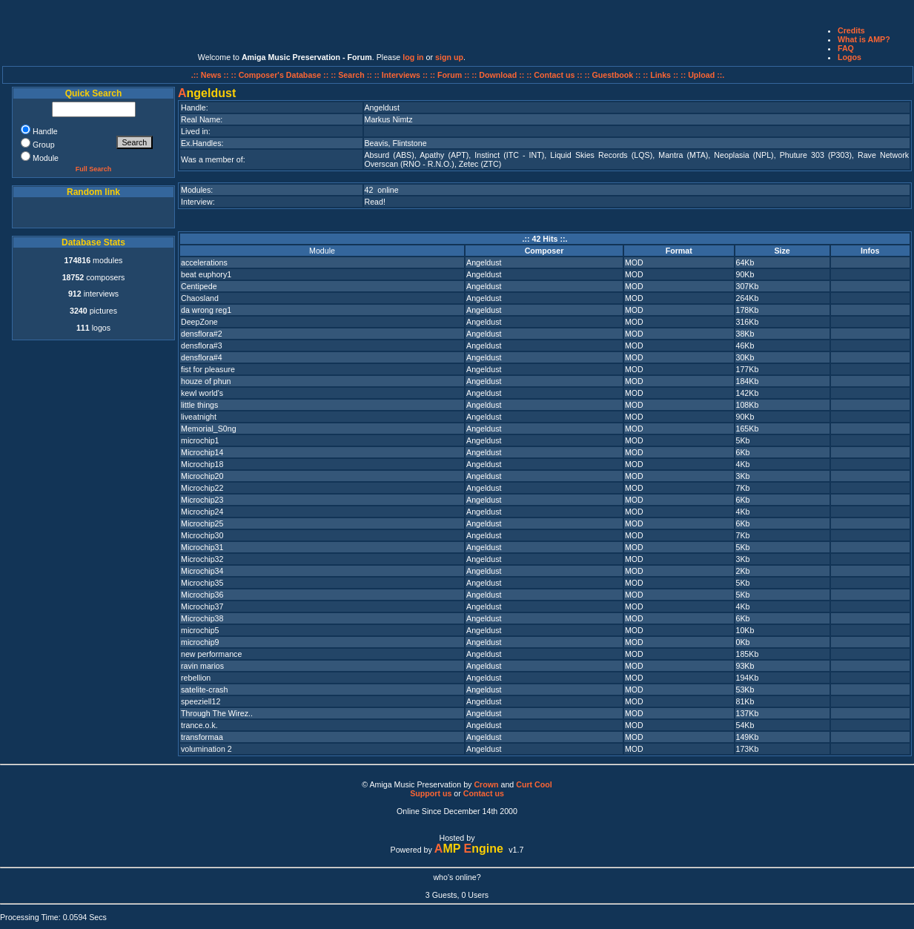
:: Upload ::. (702, 74)
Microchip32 (202, 559)
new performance (211, 653)
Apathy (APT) (444, 155)
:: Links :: (660, 74)
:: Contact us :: (554, 74)
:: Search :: (352, 74)
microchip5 (200, 630)
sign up (449, 57)
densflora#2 (201, 333)
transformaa (202, 737)
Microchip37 (202, 606)
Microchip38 (202, 618)
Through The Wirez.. (217, 713)
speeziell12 (200, 701)
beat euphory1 (206, 274)
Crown (486, 784)
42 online (382, 189)
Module (322, 250)
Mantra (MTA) (683, 155)
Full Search (94, 169)
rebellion (196, 677)
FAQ (846, 48)
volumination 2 (206, 748)
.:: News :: (211, 74)
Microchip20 (202, 476)
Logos (849, 57)
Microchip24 (202, 511)
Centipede (199, 286)
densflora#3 (201, 345)
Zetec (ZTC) (480, 163)
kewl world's (202, 393)
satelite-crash (204, 689)
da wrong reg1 (206, 309)
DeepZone (199, 321)
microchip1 (200, 440)
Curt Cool (534, 784)
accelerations (204, 262)
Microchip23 (202, 499)
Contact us (483, 793)
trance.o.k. (199, 725)
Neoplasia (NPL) (743, 155)
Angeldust (483, 262)
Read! (375, 201)
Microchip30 (202, 535)
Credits (851, 30)
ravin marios (202, 665)
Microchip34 (202, 570)
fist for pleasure (208, 369)
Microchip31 (202, 547)
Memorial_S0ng (208, 428)
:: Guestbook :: (612, 74)
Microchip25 (202, 523)
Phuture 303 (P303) (816, 155)
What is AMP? (864, 39)
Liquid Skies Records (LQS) (601, 155)
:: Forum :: (450, 74)
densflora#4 (201, 357)
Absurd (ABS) (389, 155)
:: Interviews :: (402, 74)
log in (413, 57)
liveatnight (198, 416)
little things (199, 404)
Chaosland (200, 298)
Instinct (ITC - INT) (509, 155)
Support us (430, 793)
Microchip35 (202, 582)
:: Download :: (498, 74)
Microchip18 (202, 464)
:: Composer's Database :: (281, 74)
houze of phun (206, 381)
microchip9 (200, 642)
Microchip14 (202, 452)
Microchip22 (202, 487)
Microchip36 (202, 594)
